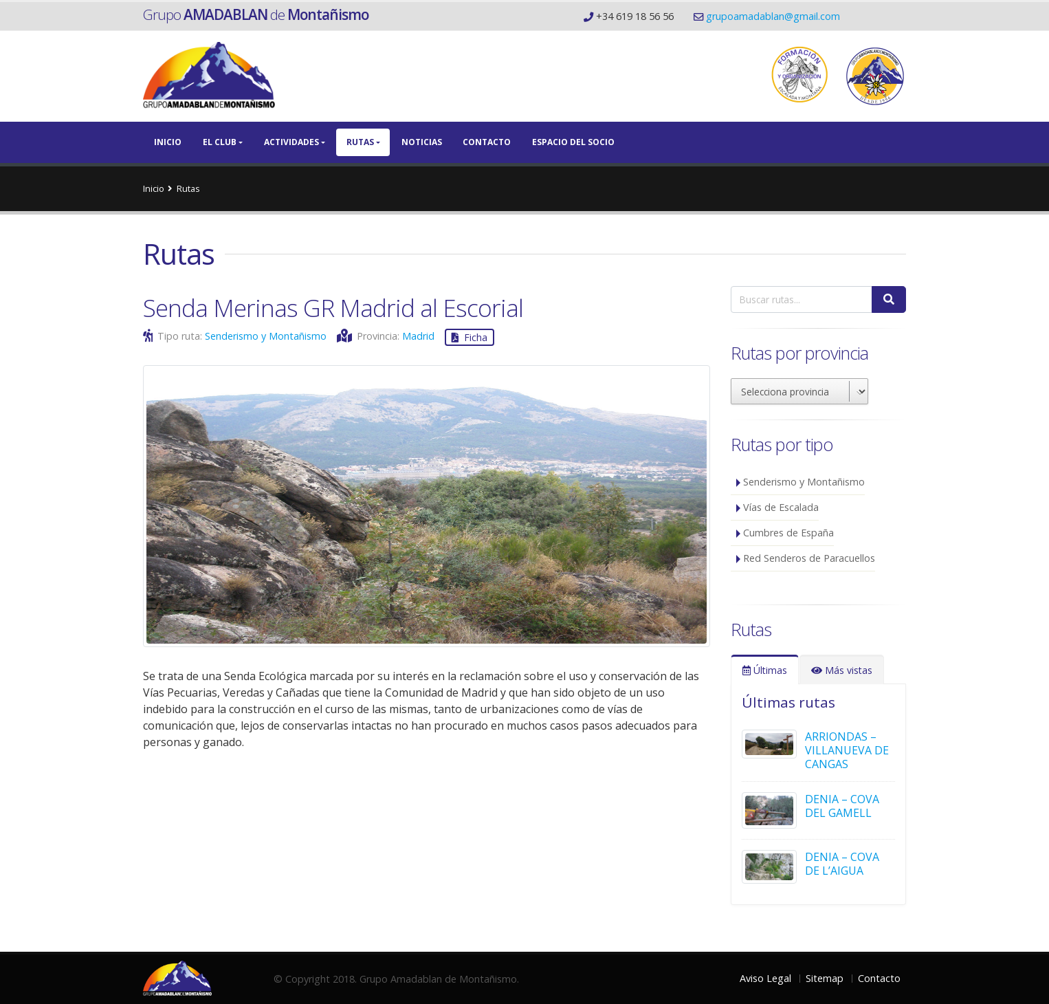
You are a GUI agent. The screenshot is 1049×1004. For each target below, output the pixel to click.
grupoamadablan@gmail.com (773, 16)
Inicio (167, 142)
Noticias (421, 142)
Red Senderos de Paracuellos (809, 558)
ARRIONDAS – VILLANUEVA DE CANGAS (847, 750)
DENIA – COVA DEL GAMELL (842, 806)
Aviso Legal (765, 978)
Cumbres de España (788, 532)
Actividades (291, 142)
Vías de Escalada (781, 507)
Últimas (764, 670)
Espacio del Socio (573, 142)
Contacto (487, 142)
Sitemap (824, 978)
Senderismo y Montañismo (266, 335)
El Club (219, 142)
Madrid (418, 335)
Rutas (360, 142)
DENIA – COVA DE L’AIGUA (842, 863)
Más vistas (841, 670)
